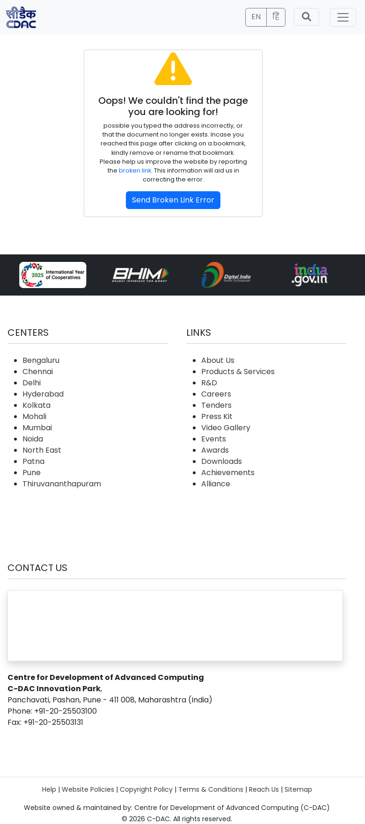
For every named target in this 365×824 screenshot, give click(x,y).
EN (256, 16)
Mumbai (37, 427)
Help (49, 789)
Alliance (215, 483)
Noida (32, 439)
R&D (209, 382)
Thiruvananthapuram (61, 483)
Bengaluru (40, 360)
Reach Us (264, 789)
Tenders (216, 405)
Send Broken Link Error (173, 200)
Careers (216, 394)
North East (41, 450)
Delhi (31, 382)
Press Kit (217, 416)
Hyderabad (43, 394)
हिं (275, 16)
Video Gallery (225, 427)
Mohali (34, 416)
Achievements (228, 472)
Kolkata (36, 405)
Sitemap (298, 789)
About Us (217, 360)
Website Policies (88, 789)
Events (213, 439)
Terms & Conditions (210, 789)
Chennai (37, 371)
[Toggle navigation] (343, 17)
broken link (135, 170)
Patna (33, 461)
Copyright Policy (146, 789)
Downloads (221, 461)
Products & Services (238, 371)
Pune (31, 472)
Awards (215, 450)
